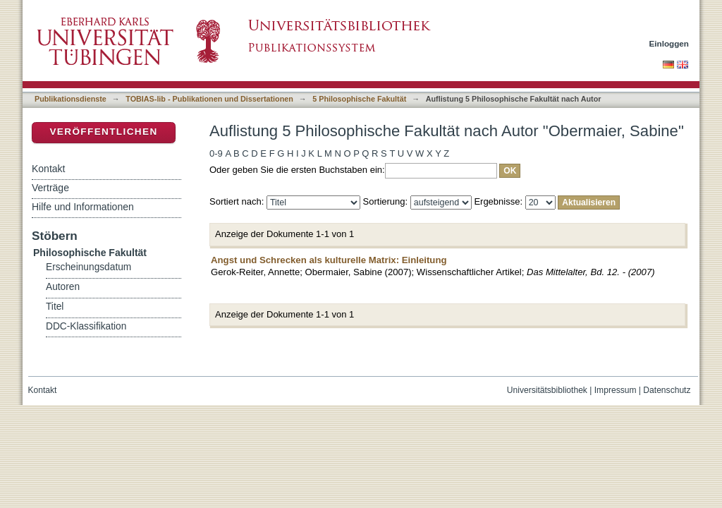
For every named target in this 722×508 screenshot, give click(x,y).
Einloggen (669, 43)
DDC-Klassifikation (86, 326)
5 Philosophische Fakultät (359, 99)
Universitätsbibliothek (547, 390)
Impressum (615, 390)
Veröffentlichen (103, 131)
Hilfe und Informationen (83, 206)
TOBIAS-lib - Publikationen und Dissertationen (209, 99)
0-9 (216, 153)
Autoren (63, 287)
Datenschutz (666, 390)
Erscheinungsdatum (88, 267)
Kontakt (48, 168)
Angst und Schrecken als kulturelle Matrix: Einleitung (329, 260)
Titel (54, 306)
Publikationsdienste (70, 99)
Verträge (50, 187)
